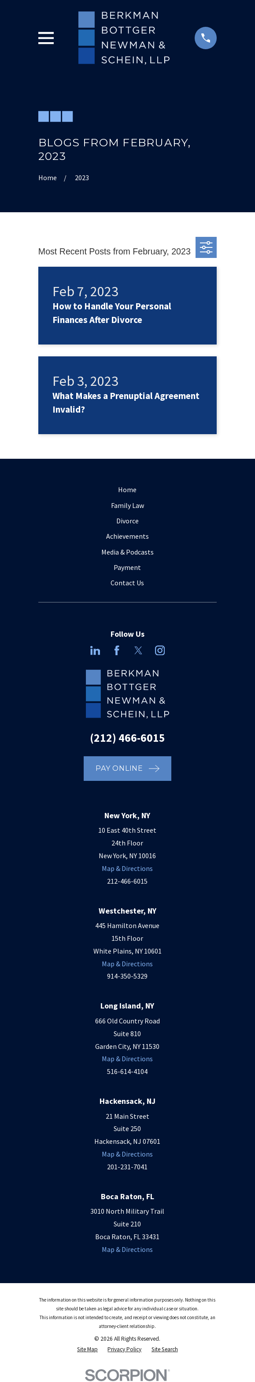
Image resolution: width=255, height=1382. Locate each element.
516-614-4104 (127, 1071)
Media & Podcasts (127, 552)
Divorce (127, 520)
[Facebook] (117, 650)
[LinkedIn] (95, 650)
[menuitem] (87, 1349)
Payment (127, 567)
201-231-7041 (127, 1166)
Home (127, 489)
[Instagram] (160, 650)
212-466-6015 (127, 881)
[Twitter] (138, 650)
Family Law (127, 505)
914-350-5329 (127, 976)
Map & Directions (127, 868)
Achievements (127, 536)
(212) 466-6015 (127, 738)
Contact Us (127, 582)
